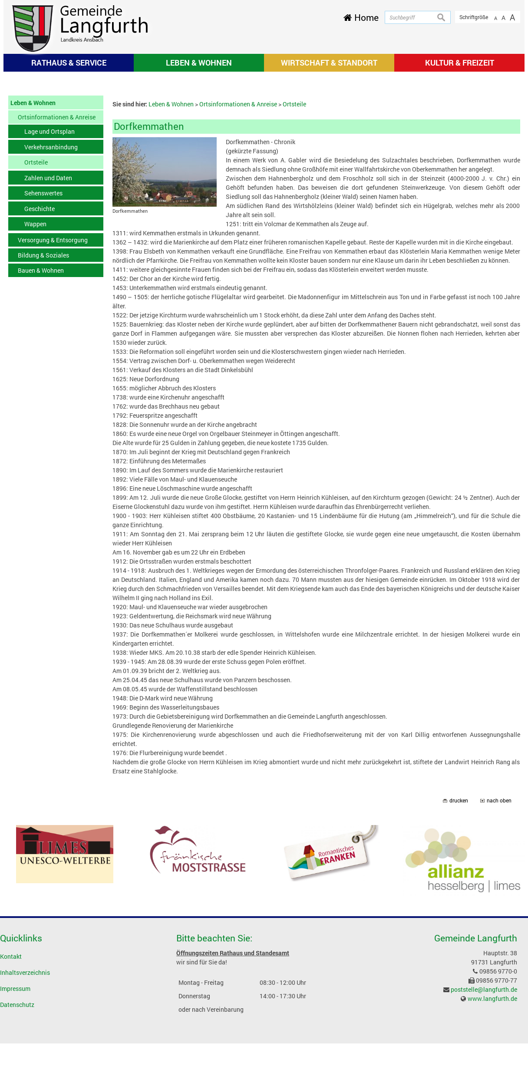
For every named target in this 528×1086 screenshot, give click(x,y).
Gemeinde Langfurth (475, 1054)
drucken (458, 916)
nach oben (499, 916)
